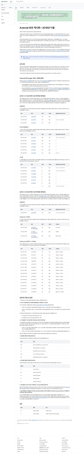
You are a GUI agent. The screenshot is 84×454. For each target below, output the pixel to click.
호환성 (28, 7)
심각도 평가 (37, 46)
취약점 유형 (51, 100)
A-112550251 (33, 116)
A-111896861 (33, 170)
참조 (49, 7)
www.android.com (65, 445)
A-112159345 (33, 137)
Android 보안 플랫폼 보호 (26, 51)
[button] (7, 10)
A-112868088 (33, 173)
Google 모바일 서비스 (52, 89)
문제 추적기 (64, 451)
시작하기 (10, 7)
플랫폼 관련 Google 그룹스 (44, 447)
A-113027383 (33, 153)
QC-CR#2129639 (34, 232)
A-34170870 (33, 119)
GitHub (18, 451)
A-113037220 (33, 176)
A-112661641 (33, 140)
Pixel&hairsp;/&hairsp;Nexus (41, 397)
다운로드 (18, 443)
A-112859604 (33, 212)
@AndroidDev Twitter (43, 442)
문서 (2, 4)
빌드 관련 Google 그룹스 (43, 449)
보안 (27, 23)
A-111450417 (33, 167)
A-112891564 (33, 146)
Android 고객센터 (65, 440)
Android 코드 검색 (19, 1)
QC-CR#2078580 (34, 228)
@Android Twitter (42, 440)
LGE (32, 397)
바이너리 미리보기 (20, 445)
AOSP (21, 23)
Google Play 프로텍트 (27, 80)
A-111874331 (33, 149)
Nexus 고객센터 (64, 443)
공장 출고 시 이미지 (20, 447)
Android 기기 (34, 7)
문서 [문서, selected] (11, 1)
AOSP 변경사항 (28, 18)
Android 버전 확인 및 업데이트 (60, 35)
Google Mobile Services (66, 447)
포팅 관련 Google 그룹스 (43, 451)
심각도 (55, 100)
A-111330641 (33, 122)
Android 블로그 (42, 443)
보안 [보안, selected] (16, 7)
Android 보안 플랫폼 (47, 80)
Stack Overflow (65, 449)
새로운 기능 (3, 7)
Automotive (43, 7)
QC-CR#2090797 (34, 237)
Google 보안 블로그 (42, 445)
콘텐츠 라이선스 (34, 420)
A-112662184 (33, 143)
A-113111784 (33, 180)
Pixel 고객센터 (64, 442)
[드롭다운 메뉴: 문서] (13, 1)
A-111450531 (33, 183)
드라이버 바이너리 (20, 449)
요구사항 (18, 442)
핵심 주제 (21, 7)
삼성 (30, 397)
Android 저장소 (20, 440)
